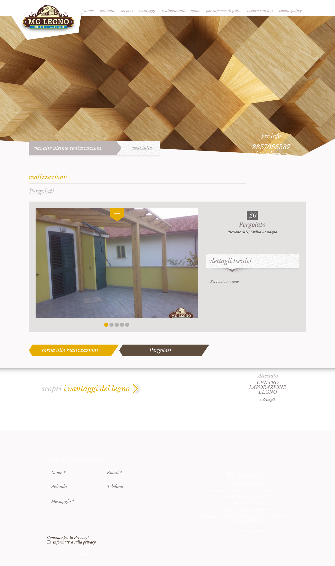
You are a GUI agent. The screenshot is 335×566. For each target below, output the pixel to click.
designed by (247, 530)
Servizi (127, 10)
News (195, 10)
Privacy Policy (282, 516)
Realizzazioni (174, 10)
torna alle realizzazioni (70, 350)
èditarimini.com (255, 530)
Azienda (107, 10)
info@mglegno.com (271, 153)
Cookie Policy (290, 10)
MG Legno (47, 20)
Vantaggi (147, 10)
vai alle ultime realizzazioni (68, 148)
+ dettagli (267, 400)
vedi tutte (142, 148)
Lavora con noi (260, 10)
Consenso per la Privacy (68, 537)
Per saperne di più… (223, 10)
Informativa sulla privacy (74, 542)
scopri (86, 388)
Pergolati (160, 350)
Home (89, 10)
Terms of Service (246, 520)
